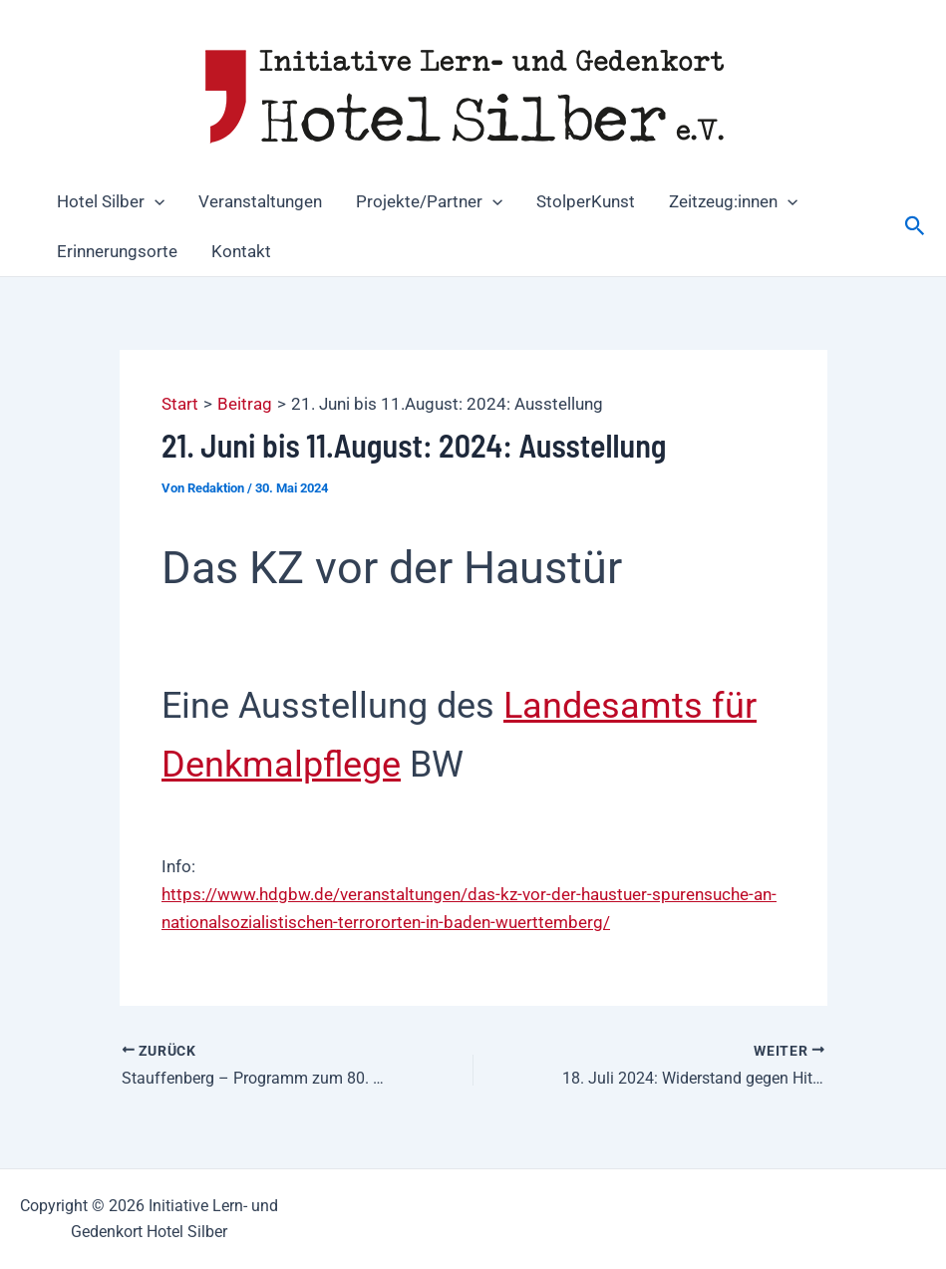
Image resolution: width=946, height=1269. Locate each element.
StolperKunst (585, 201)
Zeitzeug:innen (733, 201)
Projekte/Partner (429, 201)
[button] (154, 201)
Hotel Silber (110, 201)
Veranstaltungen (260, 201)
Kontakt (241, 251)
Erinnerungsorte (117, 251)
